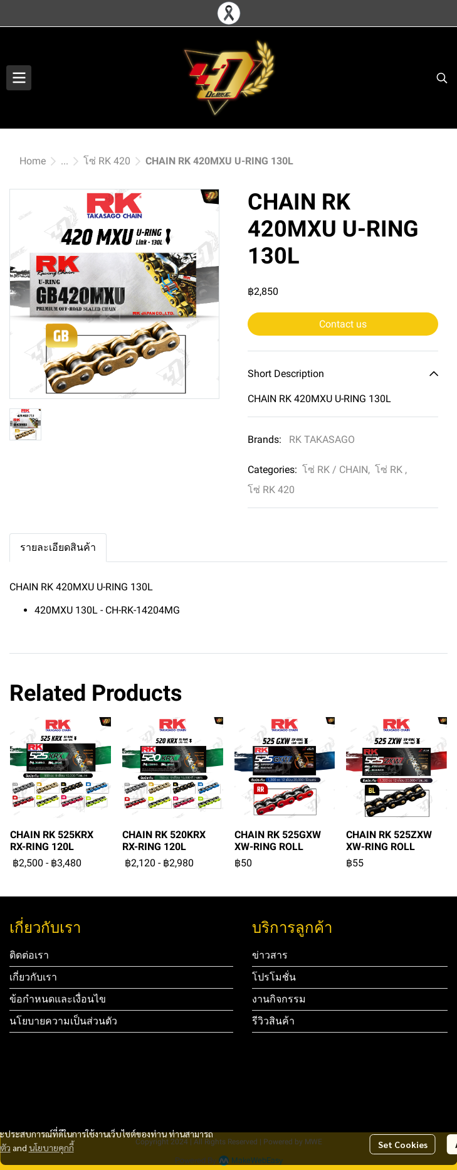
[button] (442, 78)
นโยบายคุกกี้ (51, 1147)
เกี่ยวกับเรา (33, 977)
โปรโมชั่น (274, 977)
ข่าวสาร (270, 955)
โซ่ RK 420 (106, 161)
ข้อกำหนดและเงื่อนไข (57, 999)
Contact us (343, 324)
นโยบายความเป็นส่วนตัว (63, 1021)
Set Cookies (403, 1144)
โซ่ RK (391, 470)
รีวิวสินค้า (273, 1021)
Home (32, 161)
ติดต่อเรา (29, 955)
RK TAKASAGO (322, 439)
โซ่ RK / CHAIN (336, 470)
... (64, 161)
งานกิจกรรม (279, 999)
